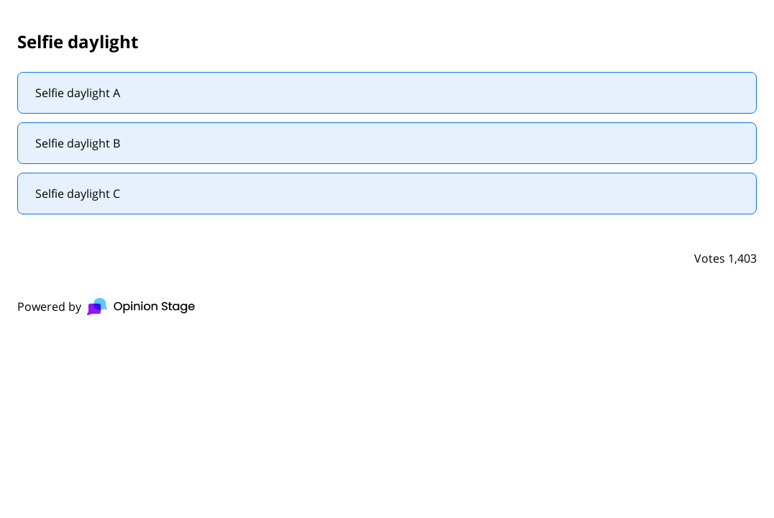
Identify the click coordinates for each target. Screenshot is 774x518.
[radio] (387, 93)
